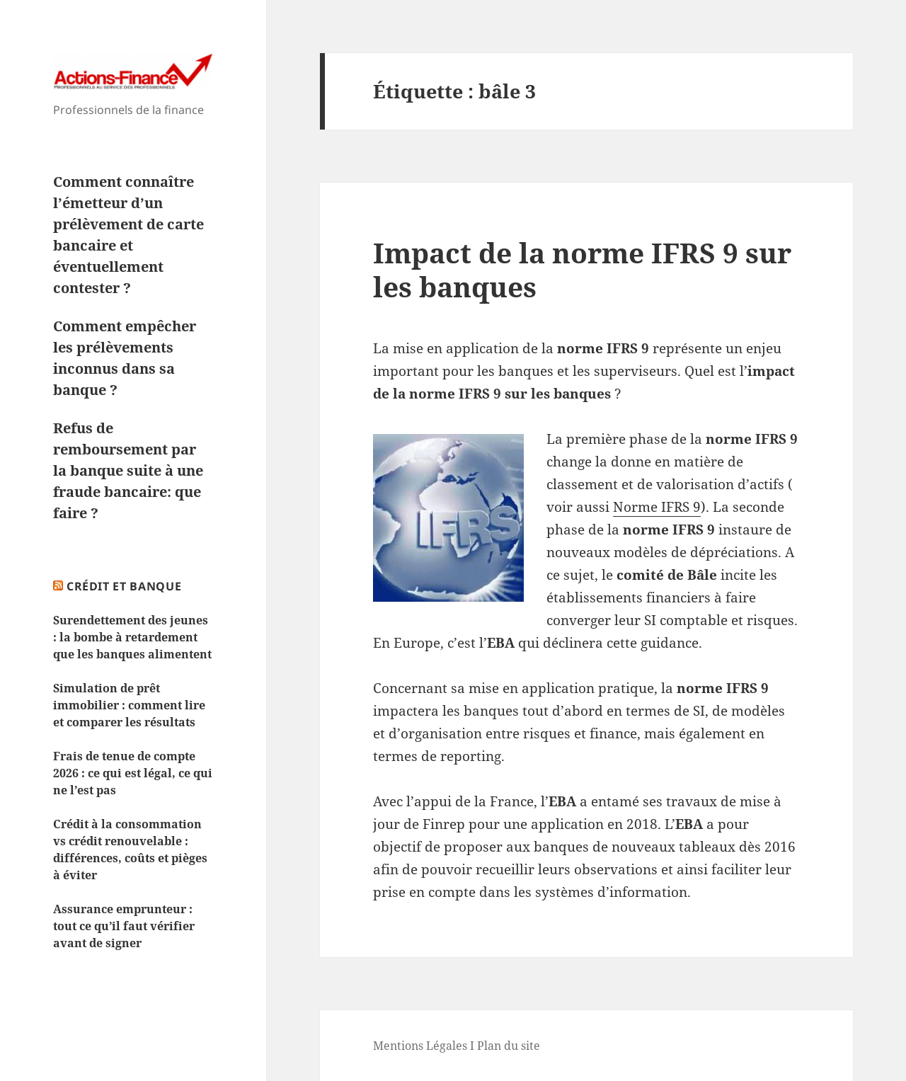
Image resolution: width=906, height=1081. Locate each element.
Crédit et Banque (124, 586)
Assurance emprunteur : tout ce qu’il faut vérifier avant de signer (124, 926)
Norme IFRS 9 (657, 507)
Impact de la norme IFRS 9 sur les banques (582, 269)
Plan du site (508, 1045)
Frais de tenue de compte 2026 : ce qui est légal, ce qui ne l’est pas (132, 773)
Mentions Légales (420, 1045)
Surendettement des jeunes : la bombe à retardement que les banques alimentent (132, 637)
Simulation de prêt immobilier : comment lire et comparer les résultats (129, 705)
